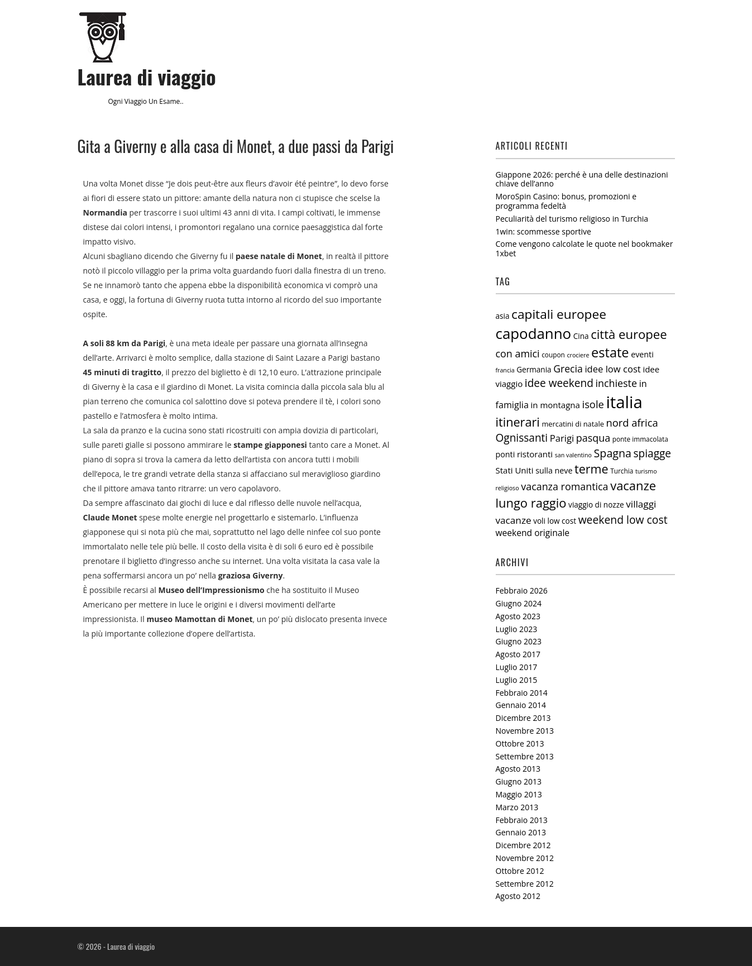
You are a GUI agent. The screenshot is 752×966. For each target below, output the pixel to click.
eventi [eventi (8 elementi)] (642, 354)
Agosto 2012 (518, 896)
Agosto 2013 (518, 768)
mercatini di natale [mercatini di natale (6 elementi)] (572, 424)
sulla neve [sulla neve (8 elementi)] (553, 470)
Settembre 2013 (525, 756)
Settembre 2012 (525, 883)
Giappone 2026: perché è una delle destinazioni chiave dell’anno (582, 179)
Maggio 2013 (519, 794)
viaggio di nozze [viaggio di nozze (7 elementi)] (596, 505)
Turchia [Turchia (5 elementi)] (621, 470)
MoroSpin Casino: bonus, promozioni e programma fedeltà (566, 201)
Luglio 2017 (517, 667)
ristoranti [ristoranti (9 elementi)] (535, 454)
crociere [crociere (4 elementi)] (578, 355)
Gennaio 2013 (521, 832)
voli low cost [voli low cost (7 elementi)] (554, 521)
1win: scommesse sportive (543, 231)
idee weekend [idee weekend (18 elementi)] (559, 383)
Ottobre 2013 (520, 743)
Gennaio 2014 (521, 705)
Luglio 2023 (517, 629)
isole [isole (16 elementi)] (593, 404)
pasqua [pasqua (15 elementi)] (593, 437)
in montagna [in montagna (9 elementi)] (555, 404)
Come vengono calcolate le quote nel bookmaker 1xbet (584, 248)
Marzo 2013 (517, 807)
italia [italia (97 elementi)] (624, 402)
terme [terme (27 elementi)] (591, 469)
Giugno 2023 (519, 641)
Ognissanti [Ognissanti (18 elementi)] (522, 438)
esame (169, 101)
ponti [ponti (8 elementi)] (505, 454)
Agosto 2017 (518, 654)
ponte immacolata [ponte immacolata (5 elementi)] (640, 438)
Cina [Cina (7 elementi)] (581, 336)
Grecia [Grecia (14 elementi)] (568, 368)
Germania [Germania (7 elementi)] (533, 370)
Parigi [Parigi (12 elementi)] (562, 438)
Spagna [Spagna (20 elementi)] (612, 453)
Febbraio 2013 (522, 820)
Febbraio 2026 (522, 590)
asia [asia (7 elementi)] (503, 316)
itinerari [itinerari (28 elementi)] (518, 422)
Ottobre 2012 (520, 870)
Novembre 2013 (525, 730)
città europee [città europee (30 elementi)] (629, 334)
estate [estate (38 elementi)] (610, 352)
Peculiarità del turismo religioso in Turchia (572, 218)
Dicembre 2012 (523, 845)
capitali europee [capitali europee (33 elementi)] (558, 314)
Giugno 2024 (519, 603)
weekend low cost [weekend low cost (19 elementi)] (623, 519)
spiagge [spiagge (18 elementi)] (653, 453)
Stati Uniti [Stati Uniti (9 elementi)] (515, 470)
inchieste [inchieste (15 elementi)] (617, 383)
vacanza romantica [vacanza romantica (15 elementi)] (564, 486)
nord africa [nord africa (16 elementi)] (632, 422)
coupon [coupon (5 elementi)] (553, 354)
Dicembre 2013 (523, 717)
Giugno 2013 (519, 781)
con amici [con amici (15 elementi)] (518, 353)
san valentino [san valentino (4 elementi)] (573, 455)
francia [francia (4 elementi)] (505, 370)
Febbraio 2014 (522, 692)
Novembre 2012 (525, 858)
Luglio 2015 (517, 680)
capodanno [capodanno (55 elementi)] (534, 333)
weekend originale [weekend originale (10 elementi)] (533, 533)
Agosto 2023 (518, 616)
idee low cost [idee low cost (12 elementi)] (612, 368)
